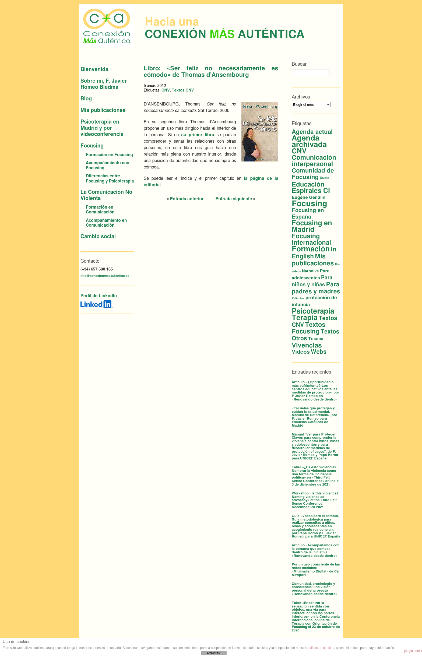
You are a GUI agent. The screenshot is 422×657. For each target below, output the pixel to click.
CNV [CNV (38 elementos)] (299, 151)
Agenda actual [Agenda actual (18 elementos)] (312, 132)
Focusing (92, 146)
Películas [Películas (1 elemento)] (298, 298)
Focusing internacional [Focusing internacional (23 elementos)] (311, 239)
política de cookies (321, 648)
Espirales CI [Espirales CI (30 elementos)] (311, 191)
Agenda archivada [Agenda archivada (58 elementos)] (309, 142)
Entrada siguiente (234, 199)
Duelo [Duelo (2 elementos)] (324, 178)
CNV (165, 90)
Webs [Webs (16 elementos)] (318, 352)
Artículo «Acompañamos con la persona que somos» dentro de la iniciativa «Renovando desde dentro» (315, 550)
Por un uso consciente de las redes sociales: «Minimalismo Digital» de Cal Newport (316, 570)
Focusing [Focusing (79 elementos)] (309, 204)
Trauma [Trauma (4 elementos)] (315, 339)
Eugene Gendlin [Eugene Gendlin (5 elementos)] (308, 197)
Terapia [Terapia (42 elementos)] (305, 317)
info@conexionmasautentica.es (104, 275)
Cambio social (98, 236)
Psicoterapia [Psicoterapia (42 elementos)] (313, 311)
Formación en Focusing (109, 155)
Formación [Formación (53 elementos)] (311, 249)
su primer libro (197, 135)
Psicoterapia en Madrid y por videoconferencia (102, 128)
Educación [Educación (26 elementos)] (308, 184)
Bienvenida (94, 69)
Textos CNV (183, 90)
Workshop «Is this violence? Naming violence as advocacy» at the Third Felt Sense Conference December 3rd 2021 (315, 500)
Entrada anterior (186, 199)
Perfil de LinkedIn (98, 296)
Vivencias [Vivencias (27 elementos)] (307, 345)
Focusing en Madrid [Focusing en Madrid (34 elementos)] (312, 226)
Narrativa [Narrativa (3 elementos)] (310, 271)
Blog (86, 98)
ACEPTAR (213, 653)
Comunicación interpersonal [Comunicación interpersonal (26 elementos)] (314, 160)
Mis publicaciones (102, 110)
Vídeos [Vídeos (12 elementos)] (301, 352)
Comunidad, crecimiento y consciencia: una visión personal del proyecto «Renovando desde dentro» (314, 589)
